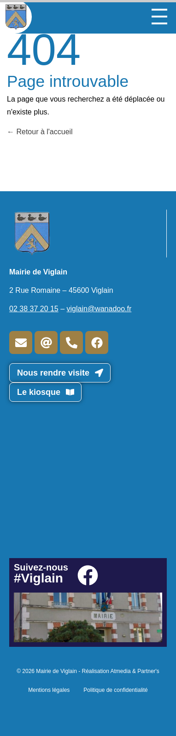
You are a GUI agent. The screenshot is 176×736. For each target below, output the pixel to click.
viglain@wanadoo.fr (99, 309)
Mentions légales (49, 690)
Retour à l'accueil (40, 132)
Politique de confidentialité (115, 690)
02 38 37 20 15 (34, 309)
